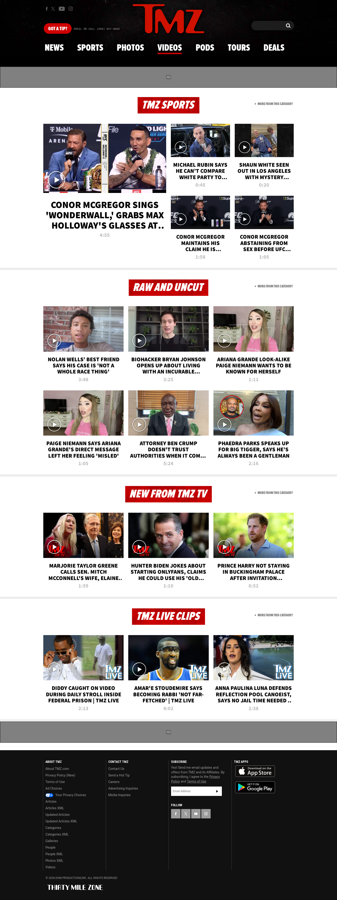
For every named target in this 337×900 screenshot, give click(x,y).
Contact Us (116, 769)
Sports (90, 48)
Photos (130, 48)
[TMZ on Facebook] (47, 9)
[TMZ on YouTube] (196, 813)
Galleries (51, 841)
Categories (53, 828)
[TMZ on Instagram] (71, 9)
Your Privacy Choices (65, 795)
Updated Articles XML (61, 821)
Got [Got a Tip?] (57, 29)
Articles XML (54, 808)
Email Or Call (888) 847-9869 (97, 29)
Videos (170, 48)
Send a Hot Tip (119, 775)
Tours (239, 48)
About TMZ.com (57, 769)
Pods (205, 48)
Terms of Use (55, 782)
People (50, 847)
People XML (54, 854)
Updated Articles (57, 815)
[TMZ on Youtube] (62, 9)
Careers (114, 782)
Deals (274, 48)
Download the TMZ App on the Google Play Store (255, 787)
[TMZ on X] (54, 9)
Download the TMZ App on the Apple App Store (255, 771)
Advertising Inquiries (123, 788)
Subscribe (217, 791)
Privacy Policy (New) (60, 775)
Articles (51, 801)
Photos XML (54, 860)
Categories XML (57, 834)
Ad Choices (53, 788)
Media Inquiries (119, 795)
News (54, 48)
